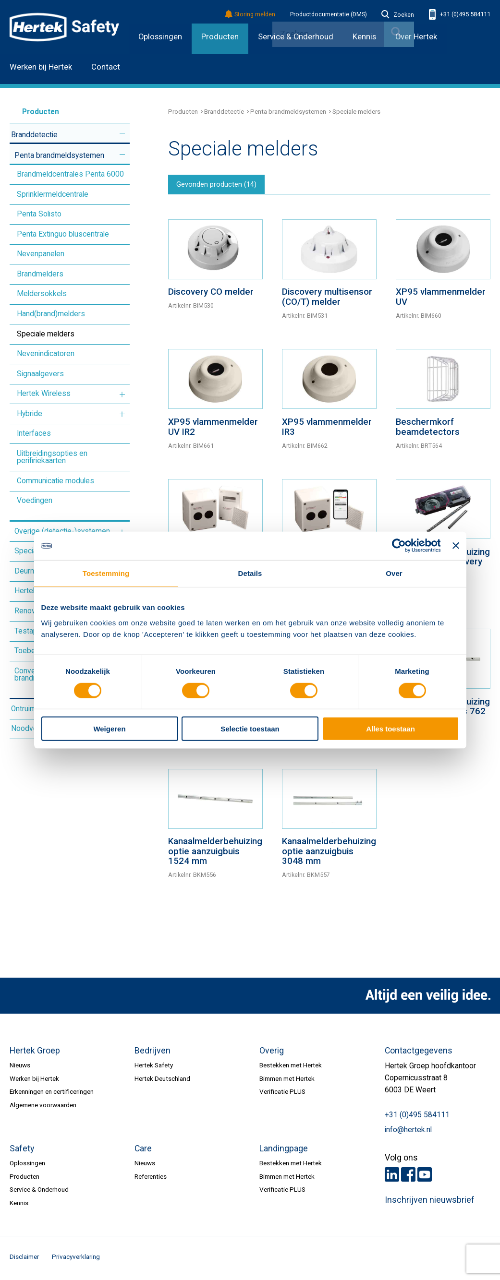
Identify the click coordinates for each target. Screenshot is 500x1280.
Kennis (19, 1204)
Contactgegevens (418, 1053)
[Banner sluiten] (455, 545)
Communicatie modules (55, 481)
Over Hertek (416, 36)
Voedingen (34, 500)
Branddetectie (34, 135)
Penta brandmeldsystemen (59, 155)
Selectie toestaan (249, 729)
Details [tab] (250, 573)
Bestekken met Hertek (290, 1067)
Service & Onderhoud (39, 1192)
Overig (271, 1053)
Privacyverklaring (76, 1259)
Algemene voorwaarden (43, 1107)
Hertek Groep (35, 1053)
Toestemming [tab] (106, 573)
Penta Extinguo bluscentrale (63, 234)
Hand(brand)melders (51, 314)
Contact (105, 67)
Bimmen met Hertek (287, 1081)
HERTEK (64, 27)
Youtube (424, 1177)
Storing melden (250, 15)
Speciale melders (45, 334)
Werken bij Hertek (41, 67)
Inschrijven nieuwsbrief (430, 1202)
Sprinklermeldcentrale (52, 194)
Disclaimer (24, 1259)
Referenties (150, 1178)
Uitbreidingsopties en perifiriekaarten (52, 457)
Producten (220, 36)
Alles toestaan (390, 729)
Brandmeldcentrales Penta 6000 (70, 174)
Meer (122, 134)
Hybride (29, 413)
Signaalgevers (40, 374)
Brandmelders (40, 274)
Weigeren (109, 729)
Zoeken (398, 15)
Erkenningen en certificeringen (52, 1094)
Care (143, 1151)
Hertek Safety (153, 1067)
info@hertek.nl (408, 1132)
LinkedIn (392, 1177)
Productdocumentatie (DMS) (328, 14)
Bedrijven (152, 1053)
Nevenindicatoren (45, 353)
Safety (22, 1151)
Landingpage (283, 1151)
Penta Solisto (39, 214)
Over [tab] (394, 573)
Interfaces (34, 433)
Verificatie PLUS (282, 1094)
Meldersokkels (42, 293)
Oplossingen (160, 36)
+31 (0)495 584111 (459, 15)
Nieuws (20, 1067)
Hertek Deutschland (162, 1081)
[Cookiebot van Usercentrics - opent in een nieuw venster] (398, 545)
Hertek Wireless (44, 393)
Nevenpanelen (40, 254)
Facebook (408, 1177)
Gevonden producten (219, 185)
